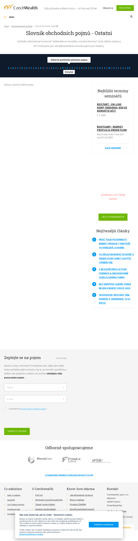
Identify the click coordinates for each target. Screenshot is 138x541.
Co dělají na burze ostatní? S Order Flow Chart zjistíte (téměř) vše (116, 259)
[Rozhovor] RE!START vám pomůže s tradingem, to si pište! (114, 300)
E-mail (10, 400)
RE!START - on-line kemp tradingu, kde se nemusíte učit (112, 108)
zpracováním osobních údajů (33, 410)
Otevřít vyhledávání (131, 16)
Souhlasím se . (26, 410)
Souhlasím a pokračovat (103, 525)
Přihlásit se (108, 8)
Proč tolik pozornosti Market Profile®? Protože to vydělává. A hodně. (114, 244)
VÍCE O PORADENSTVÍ (113, 218)
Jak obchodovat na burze (81, 496)
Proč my (39, 496)
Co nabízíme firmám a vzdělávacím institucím (69, 476)
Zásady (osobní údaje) (45, 506)
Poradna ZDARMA (78, 506)
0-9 (130, 68)
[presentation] (24, 421)
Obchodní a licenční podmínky (49, 501)
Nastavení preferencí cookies (31, 534)
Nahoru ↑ (127, 529)
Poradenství (12, 515)
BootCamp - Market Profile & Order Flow (112, 128)
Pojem (10, 389)
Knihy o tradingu (15, 496)
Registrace (125, 7)
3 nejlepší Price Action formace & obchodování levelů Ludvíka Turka (113, 274)
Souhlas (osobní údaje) (45, 510)
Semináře (11, 501)
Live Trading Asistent (17, 506)
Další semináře (113, 148)
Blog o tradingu (77, 501)
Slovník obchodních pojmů (82, 510)
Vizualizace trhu (14, 510)
